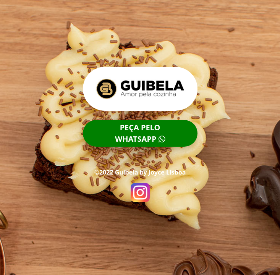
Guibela (126, 172)
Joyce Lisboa (167, 172)
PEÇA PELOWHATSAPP (140, 133)
